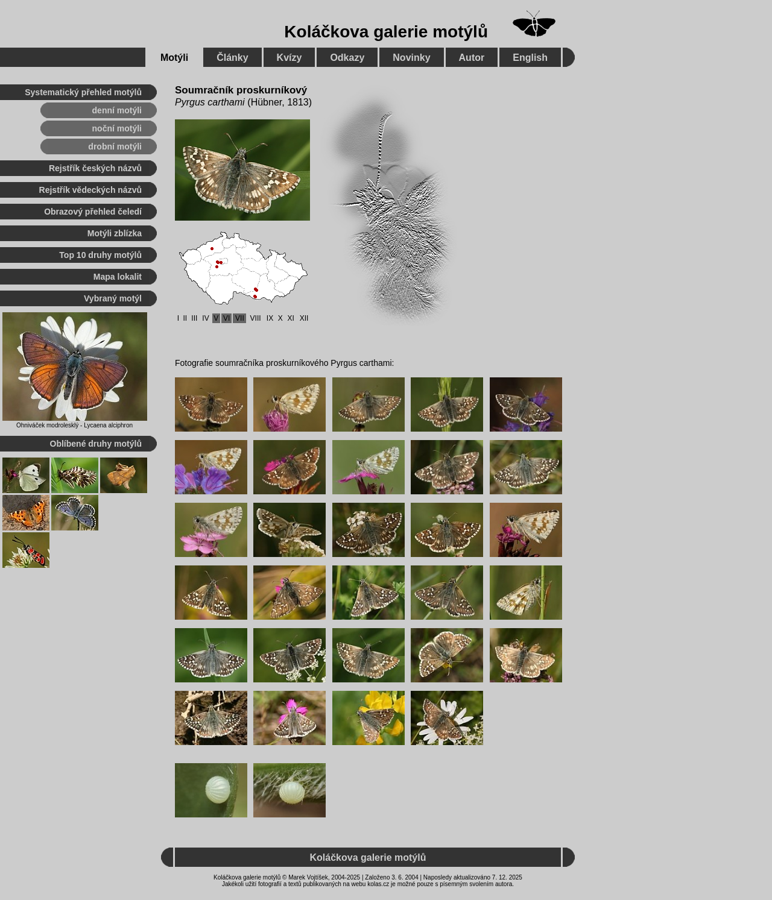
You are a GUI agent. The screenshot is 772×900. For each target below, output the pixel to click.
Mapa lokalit (117, 277)
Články (232, 57)
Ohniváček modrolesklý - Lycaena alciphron (74, 425)
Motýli (174, 57)
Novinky (411, 57)
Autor (472, 57)
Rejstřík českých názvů (95, 168)
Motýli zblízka (114, 233)
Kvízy (289, 57)
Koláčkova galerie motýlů (386, 31)
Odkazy (347, 57)
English (530, 57)
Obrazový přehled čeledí (93, 211)
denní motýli (117, 110)
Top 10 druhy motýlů (100, 255)
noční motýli (117, 128)
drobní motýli (115, 146)
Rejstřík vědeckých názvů (90, 190)
